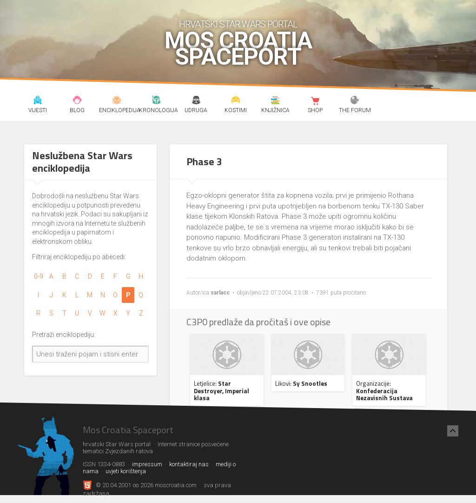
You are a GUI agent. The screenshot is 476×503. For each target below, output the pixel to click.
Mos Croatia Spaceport (238, 49)
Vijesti (37, 101)
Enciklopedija (116, 101)
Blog (77, 101)
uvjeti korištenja (126, 471)
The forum (354, 101)
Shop (315, 101)
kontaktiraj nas (189, 464)
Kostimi (235, 101)
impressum (147, 464)
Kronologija (156, 101)
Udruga (196, 101)
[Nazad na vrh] (452, 430)
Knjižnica (275, 101)
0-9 (38, 276)
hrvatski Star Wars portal (238, 24)
